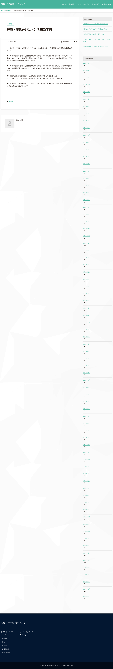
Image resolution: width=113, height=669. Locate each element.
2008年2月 (86, 574)
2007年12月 (86, 589)
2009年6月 (86, 481)
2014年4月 (86, 200)
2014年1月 (86, 221)
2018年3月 (86, 63)
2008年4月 (86, 560)
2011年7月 (86, 337)
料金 (79, 4)
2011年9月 (86, 329)
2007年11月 (86, 596)
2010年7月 (86, 394)
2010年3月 (86, 423)
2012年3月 (86, 301)
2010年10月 (86, 380)
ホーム (64, 4)
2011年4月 (86, 351)
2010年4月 (86, 416)
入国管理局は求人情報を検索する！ (93, 34)
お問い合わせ (106, 4)
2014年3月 (86, 207)
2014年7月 (86, 178)
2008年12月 (86, 517)
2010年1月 (86, 437)
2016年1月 (86, 128)
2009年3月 (86, 495)
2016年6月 (86, 106)
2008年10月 (86, 531)
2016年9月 (86, 99)
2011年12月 (86, 315)
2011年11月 (86, 322)
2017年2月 (86, 77)
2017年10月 (86, 70)
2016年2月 (86, 120)
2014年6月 (86, 185)
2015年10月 (86, 135)
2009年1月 (86, 510)
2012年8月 (86, 279)
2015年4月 (86, 142)
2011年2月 (86, 358)
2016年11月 (86, 84)
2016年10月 (86, 92)
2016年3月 (86, 113)
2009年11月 (86, 452)
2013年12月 (86, 229)
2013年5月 (86, 264)
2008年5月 (86, 553)
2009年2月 (86, 502)
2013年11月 (86, 236)
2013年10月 (86, 243)
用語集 (11, 101)
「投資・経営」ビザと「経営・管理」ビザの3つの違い (97, 40)
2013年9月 (86, 250)
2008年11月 (86, 524)
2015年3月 (86, 149)
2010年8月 (86, 387)
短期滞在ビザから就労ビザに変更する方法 (95, 24)
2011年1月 (86, 365)
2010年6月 (86, 401)
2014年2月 (86, 214)
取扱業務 (72, 4)
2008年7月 (86, 538)
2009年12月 (86, 445)
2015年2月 (86, 156)
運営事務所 (95, 4)
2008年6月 (86, 546)
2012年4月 (86, 293)
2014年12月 (86, 164)
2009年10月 (86, 459)
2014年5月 (86, 193)
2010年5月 (86, 409)
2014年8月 (86, 171)
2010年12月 (86, 373)
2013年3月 (86, 272)
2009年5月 (86, 488)
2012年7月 (86, 286)
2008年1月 (86, 582)
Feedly (23, 635)
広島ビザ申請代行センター (14, 4)
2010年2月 (86, 430)
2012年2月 (86, 308)
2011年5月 (86, 344)
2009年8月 (86, 473)
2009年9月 (86, 466)
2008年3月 (86, 567)
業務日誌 (86, 4)
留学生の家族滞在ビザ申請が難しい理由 (95, 29)
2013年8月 (86, 257)
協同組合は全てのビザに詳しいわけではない (96, 46)
